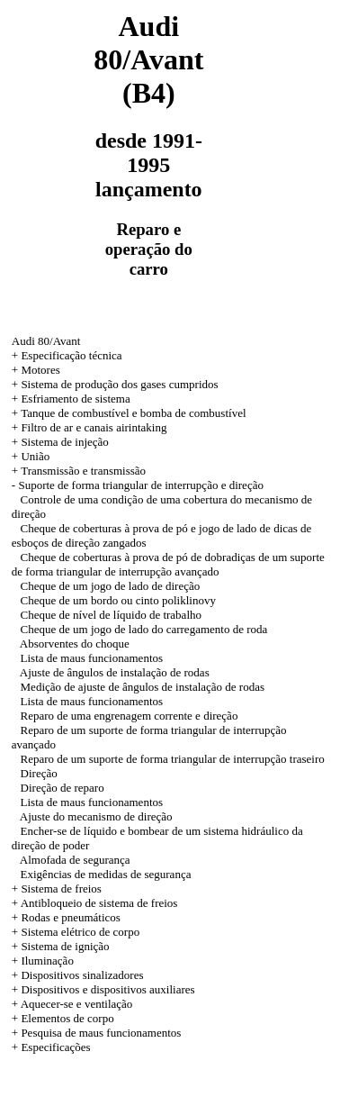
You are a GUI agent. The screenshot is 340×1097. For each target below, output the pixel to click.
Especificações (55, 1047)
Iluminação (47, 960)
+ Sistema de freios (57, 888)
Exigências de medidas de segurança (106, 874)
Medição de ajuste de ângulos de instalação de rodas (142, 687)
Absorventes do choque (75, 643)
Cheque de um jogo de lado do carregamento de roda (144, 629)
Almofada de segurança (75, 859)
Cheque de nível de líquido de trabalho (111, 614)
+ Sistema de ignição (61, 946)
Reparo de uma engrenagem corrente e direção (129, 715)
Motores (40, 369)
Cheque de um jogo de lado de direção (111, 586)
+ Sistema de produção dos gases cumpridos (115, 384)
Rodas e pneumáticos (70, 917)
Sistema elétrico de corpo (80, 931)
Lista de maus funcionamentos (92, 658)
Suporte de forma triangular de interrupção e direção (141, 485)
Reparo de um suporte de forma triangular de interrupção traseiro (173, 759)
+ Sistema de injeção (60, 442)
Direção (39, 773)
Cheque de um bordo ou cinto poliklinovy (118, 600)
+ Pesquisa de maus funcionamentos (97, 1032)
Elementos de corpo (67, 1018)
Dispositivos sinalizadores (82, 975)
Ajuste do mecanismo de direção (96, 816)
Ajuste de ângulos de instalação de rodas (115, 672)
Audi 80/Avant (46, 341)
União (35, 456)
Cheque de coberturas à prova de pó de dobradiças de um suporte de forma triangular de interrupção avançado (168, 564)
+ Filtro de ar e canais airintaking (89, 427)
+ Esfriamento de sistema (71, 398)
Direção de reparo (62, 787)
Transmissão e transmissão (83, 470)
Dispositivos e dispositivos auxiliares (107, 989)
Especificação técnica (71, 355)
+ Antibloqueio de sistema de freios (95, 903)
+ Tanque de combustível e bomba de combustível (129, 413)
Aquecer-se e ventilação (77, 1004)
